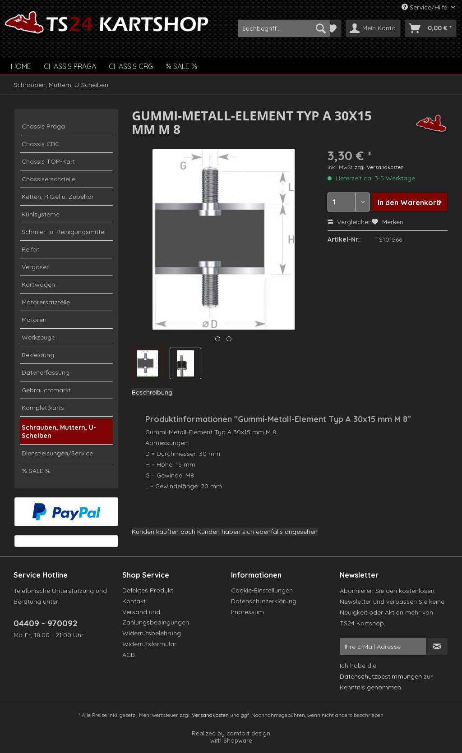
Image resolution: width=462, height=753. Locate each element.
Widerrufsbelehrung (151, 633)
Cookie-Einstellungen (262, 590)
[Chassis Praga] (69, 66)
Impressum (247, 612)
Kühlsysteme (41, 214)
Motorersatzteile (46, 302)
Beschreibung (152, 392)
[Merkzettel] (332, 28)
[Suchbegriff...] (284, 28)
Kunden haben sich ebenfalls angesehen (257, 532)
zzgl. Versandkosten (379, 167)
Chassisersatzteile (48, 179)
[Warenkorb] (431, 28)
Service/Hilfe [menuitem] (425, 7)
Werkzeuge (38, 337)
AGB (128, 655)
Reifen (31, 249)
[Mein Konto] (373, 28)
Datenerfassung (45, 372)
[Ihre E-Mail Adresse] (383, 647)
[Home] (21, 66)
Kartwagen (38, 284)
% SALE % (36, 471)
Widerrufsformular (149, 644)
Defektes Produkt (147, 590)
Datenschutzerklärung (263, 601)
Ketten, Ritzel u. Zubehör (58, 197)
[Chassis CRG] (130, 66)
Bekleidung (38, 355)
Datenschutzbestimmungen (381, 676)
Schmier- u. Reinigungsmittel (64, 232)
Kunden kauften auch (163, 532)
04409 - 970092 (46, 623)
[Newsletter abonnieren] (437, 647)
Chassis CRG (41, 144)
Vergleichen (350, 222)
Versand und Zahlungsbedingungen (155, 617)
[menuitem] (284, 28)
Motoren (34, 320)
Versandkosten (210, 715)
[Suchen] (320, 28)
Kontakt (134, 601)
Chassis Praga (43, 126)
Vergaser (35, 267)
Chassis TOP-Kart (48, 161)
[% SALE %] (181, 66)
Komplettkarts (43, 408)
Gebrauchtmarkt (46, 390)
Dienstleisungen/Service (57, 453)
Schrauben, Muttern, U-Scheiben (59, 431)
